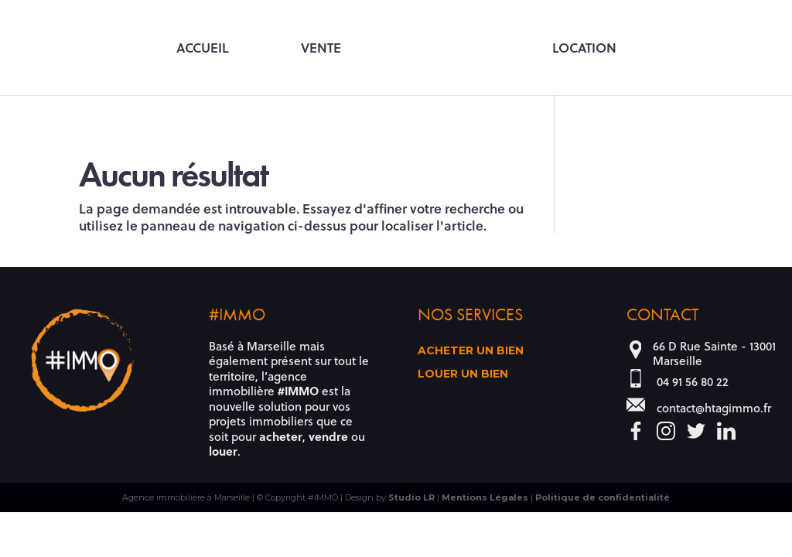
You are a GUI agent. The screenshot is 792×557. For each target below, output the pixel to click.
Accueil (202, 48)
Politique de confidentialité (602, 497)
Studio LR (411, 497)
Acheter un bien (471, 351)
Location (584, 48)
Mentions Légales (485, 497)
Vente (321, 48)
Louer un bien (463, 374)
